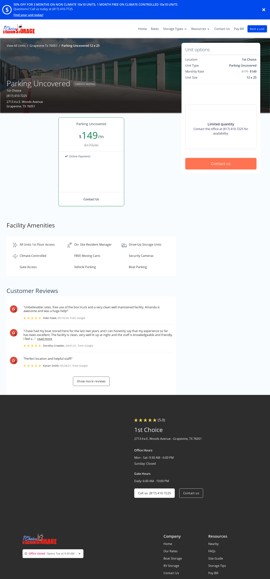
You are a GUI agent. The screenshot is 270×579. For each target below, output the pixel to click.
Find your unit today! (28, 15)
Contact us (221, 163)
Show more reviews (91, 381)
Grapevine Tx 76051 (43, 46)
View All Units (16, 46)
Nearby (213, 544)
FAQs (211, 551)
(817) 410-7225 (17, 96)
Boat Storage (173, 558)
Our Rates (171, 551)
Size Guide (215, 558)
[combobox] (52, 553)
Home (168, 544)
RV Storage (171, 566)
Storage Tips (217, 566)
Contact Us (171, 573)
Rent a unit (257, 29)
